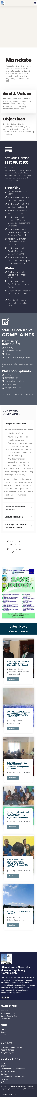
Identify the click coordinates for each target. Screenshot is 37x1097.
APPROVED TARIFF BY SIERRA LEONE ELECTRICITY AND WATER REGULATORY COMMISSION (18, 714)
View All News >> (18, 631)
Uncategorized (14, 674)
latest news (13, 672)
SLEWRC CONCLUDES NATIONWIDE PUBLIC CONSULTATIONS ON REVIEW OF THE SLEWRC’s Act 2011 (17, 863)
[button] (35, 3)
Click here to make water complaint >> (17, 394)
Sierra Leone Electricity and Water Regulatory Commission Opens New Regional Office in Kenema (18, 815)
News (20, 672)
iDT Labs (14, 1095)
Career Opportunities (16, 920)
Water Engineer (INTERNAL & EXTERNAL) (18, 912)
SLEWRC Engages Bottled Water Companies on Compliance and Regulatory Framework (18, 765)
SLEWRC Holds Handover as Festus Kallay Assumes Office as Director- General (18, 663)
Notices (26, 672)
